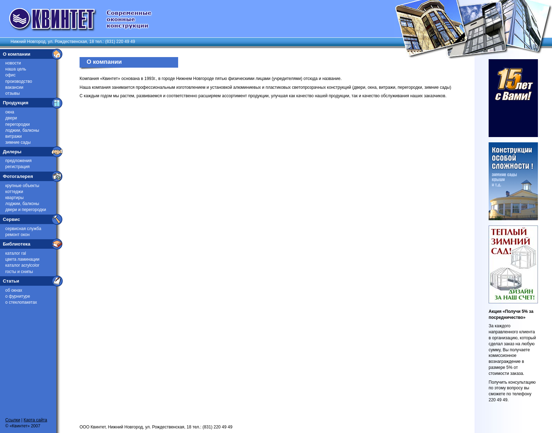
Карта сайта (35, 419)
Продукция (16, 102)
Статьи (11, 281)
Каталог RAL (15, 253)
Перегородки (17, 124)
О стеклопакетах (21, 302)
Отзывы (12, 93)
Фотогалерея (18, 176)
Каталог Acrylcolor (22, 265)
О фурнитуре (17, 296)
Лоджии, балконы (22, 130)
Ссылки (12, 419)
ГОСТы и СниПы (19, 271)
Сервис (11, 219)
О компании (16, 54)
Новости (13, 63)
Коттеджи (14, 191)
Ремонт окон (17, 234)
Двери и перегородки (25, 209)
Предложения (18, 160)
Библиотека (16, 244)
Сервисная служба (23, 228)
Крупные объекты (22, 185)
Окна (9, 112)
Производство (18, 81)
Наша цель (15, 69)
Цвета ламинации (22, 259)
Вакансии (14, 87)
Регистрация (17, 166)
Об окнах (13, 290)
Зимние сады (18, 142)
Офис (10, 75)
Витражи (13, 136)
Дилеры (12, 151)
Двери (11, 118)
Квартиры (14, 197)
